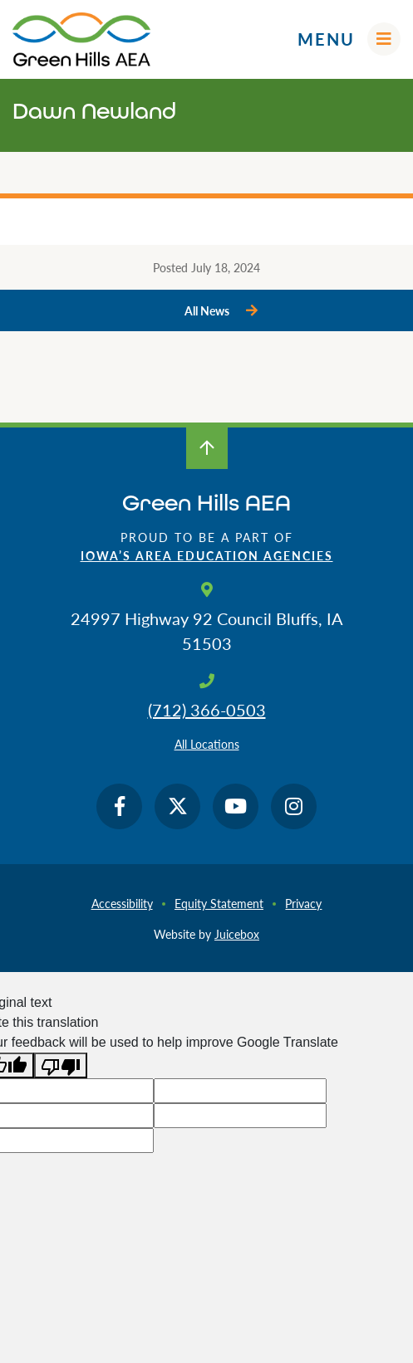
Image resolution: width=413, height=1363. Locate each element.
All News (206, 310)
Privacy (303, 903)
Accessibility (122, 903)
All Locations (207, 743)
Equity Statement (219, 903)
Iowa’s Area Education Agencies (207, 555)
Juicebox (236, 934)
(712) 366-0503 (207, 709)
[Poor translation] (60, 1065)
